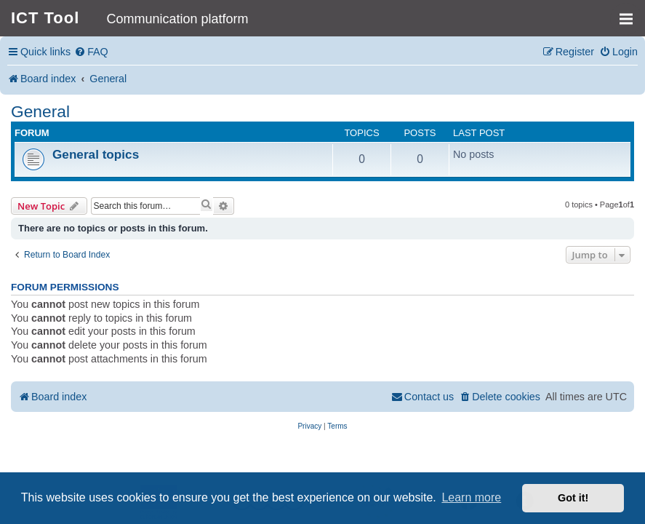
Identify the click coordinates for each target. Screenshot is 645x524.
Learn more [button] (471, 497)
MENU (631, 12)
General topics (95, 154)
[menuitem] (91, 52)
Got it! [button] (573, 498)
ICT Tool (45, 18)
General (40, 111)
